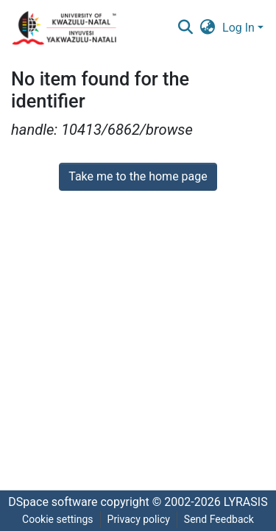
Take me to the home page (138, 176)
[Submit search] (185, 28)
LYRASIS (246, 502)
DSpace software (52, 502)
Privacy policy (138, 519)
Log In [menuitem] (238, 28)
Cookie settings (57, 519)
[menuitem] (208, 28)
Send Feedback (219, 519)
